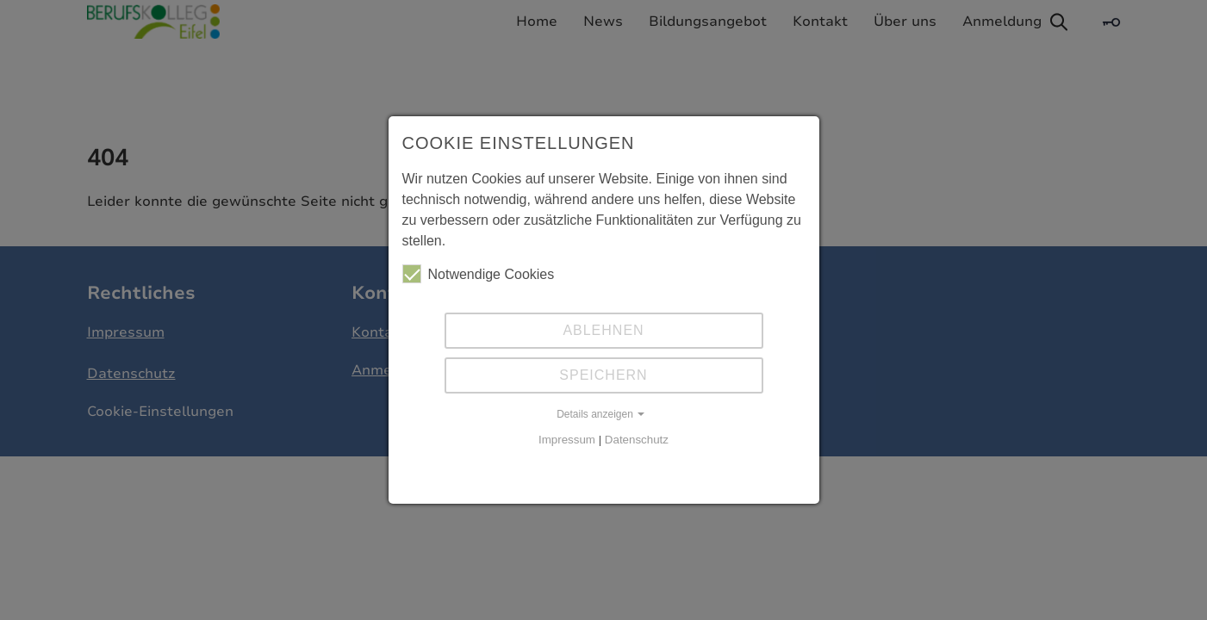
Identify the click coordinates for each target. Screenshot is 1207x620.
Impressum (566, 439)
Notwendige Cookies (478, 273)
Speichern (603, 375)
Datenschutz (637, 439)
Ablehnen (603, 330)
